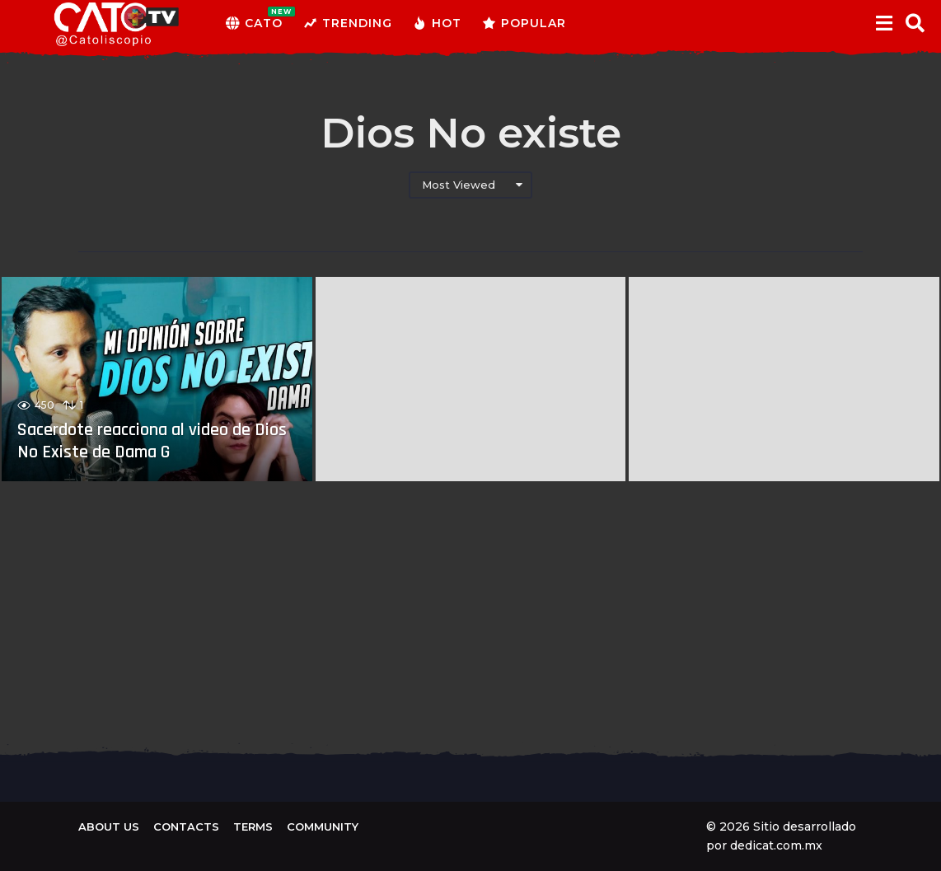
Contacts (186, 826)
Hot (437, 23)
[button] (883, 23)
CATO (254, 23)
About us (108, 826)
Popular (524, 23)
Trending (347, 23)
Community (322, 826)
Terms (253, 826)
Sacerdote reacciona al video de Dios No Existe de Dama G (152, 441)
